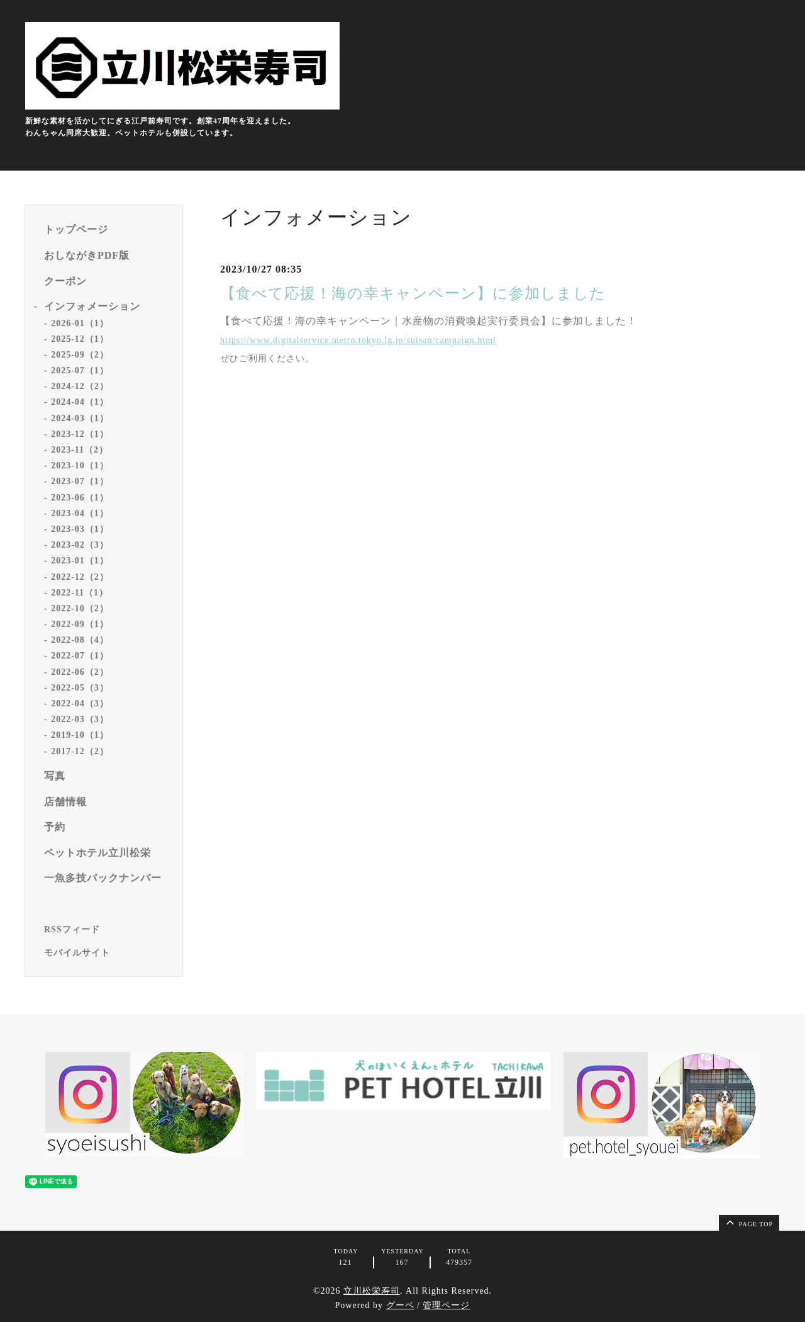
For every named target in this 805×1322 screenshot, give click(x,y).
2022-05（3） (80, 687)
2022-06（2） (80, 672)
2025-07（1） (80, 370)
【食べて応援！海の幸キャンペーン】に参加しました (413, 293)
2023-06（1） (80, 497)
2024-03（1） (80, 418)
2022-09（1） (80, 624)
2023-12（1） (80, 434)
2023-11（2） (79, 450)
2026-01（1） (80, 323)
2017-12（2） (80, 751)
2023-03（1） (80, 529)
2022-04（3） (80, 703)
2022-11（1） (79, 592)
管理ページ (446, 1305)
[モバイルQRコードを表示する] (108, 953)
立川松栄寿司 (371, 1291)
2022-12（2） (80, 577)
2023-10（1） (80, 465)
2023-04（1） (80, 513)
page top (748, 1222)
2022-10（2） (80, 608)
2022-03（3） (80, 719)
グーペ (400, 1305)
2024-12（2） (80, 386)
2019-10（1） (80, 735)
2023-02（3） (80, 545)
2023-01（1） (80, 560)
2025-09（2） (80, 354)
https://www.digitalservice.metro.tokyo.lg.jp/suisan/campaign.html (358, 340)
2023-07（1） (80, 481)
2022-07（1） (80, 655)
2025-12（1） (80, 339)
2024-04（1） (80, 402)
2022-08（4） (80, 640)
